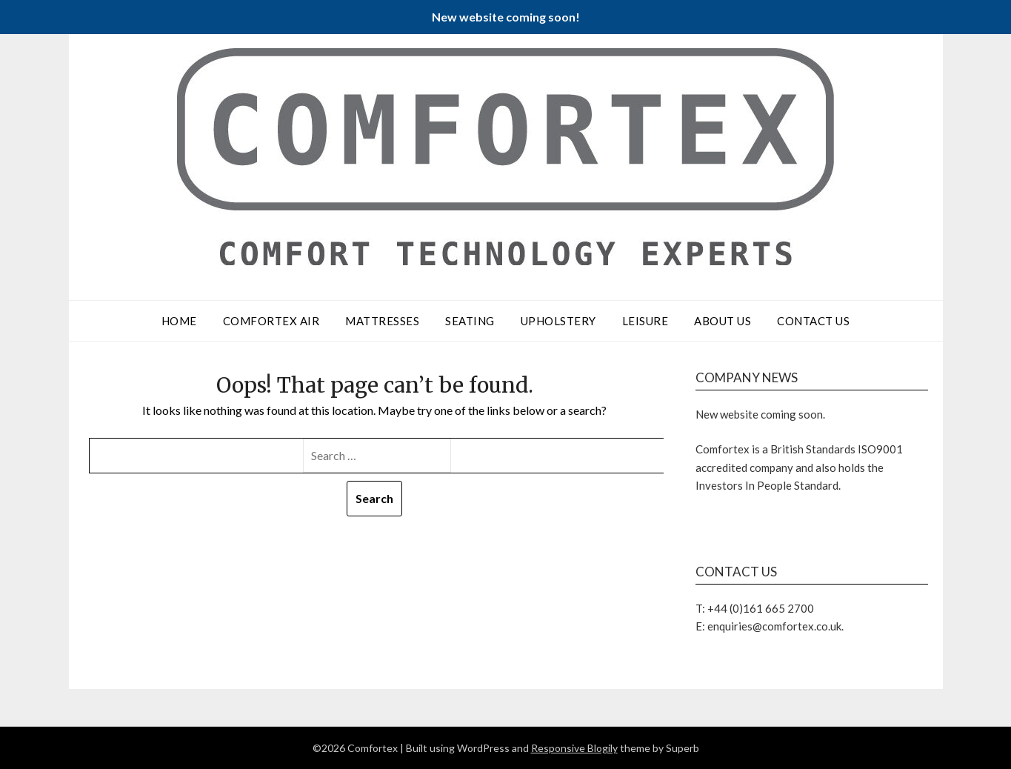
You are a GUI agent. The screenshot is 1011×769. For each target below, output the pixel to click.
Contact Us (813, 320)
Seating (470, 320)
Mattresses (382, 320)
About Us (722, 320)
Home (179, 320)
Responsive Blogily (574, 748)
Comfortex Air (271, 320)
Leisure (645, 320)
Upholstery (558, 320)
